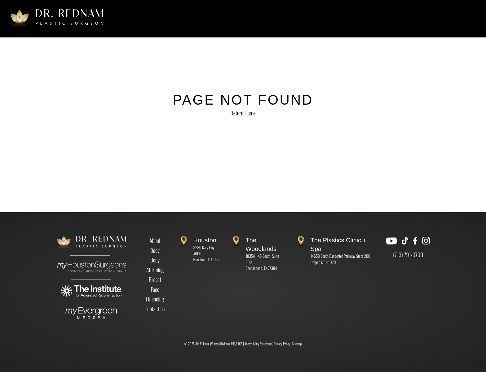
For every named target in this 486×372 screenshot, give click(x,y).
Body (155, 250)
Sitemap (297, 343)
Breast (155, 279)
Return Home (243, 113)
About (155, 240)
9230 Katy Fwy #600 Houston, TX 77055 (206, 249)
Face (155, 289)
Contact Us (154, 309)
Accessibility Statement (258, 343)
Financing (155, 299)
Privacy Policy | (283, 343)
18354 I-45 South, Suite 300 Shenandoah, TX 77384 (262, 254)
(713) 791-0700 (408, 255)
